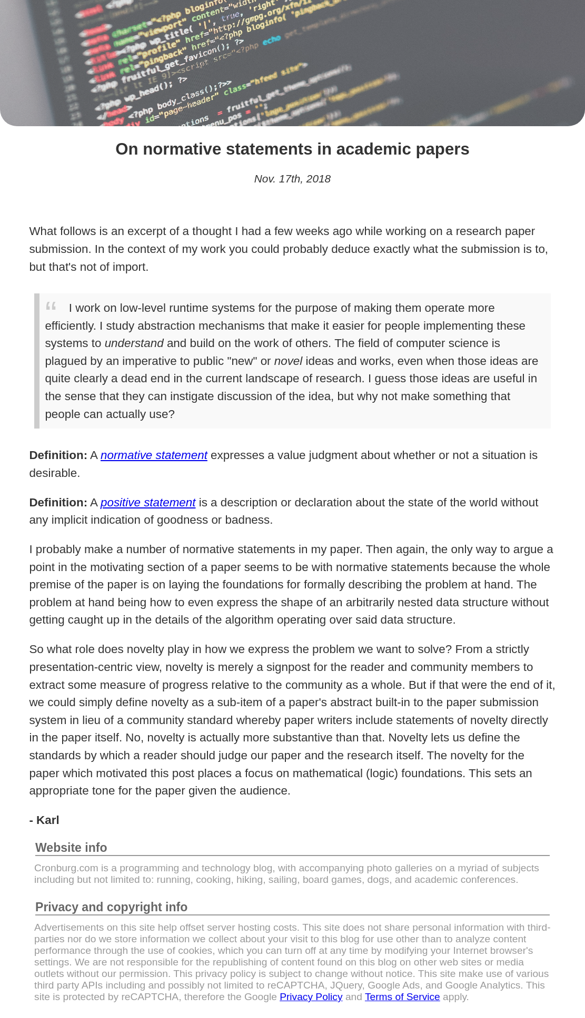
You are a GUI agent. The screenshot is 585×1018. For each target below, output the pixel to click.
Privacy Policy (311, 996)
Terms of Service (402, 996)
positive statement (148, 502)
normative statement (154, 455)
